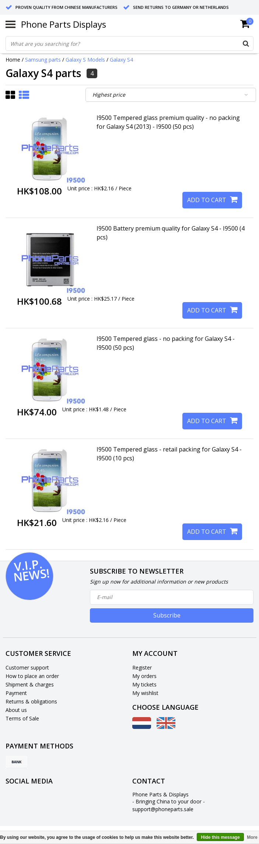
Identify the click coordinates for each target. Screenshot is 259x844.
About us (16, 709)
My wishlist (145, 692)
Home (13, 59)
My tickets (144, 684)
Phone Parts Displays (63, 24)
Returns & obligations (31, 701)
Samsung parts (43, 59)
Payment (16, 692)
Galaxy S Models (85, 59)
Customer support (27, 667)
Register (142, 667)
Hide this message (220, 837)
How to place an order (32, 675)
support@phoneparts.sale (162, 809)
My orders (144, 675)
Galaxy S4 (121, 59)
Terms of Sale (22, 718)
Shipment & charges (30, 684)
